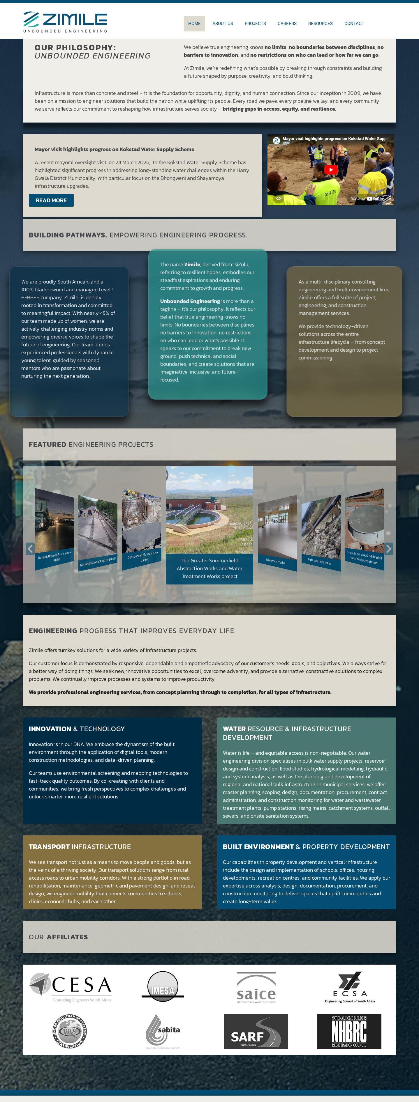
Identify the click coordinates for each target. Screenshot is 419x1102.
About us (222, 23)
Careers (287, 23)
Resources (320, 23)
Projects (255, 23)
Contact (354, 23)
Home (194, 23)
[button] (30, 549)
